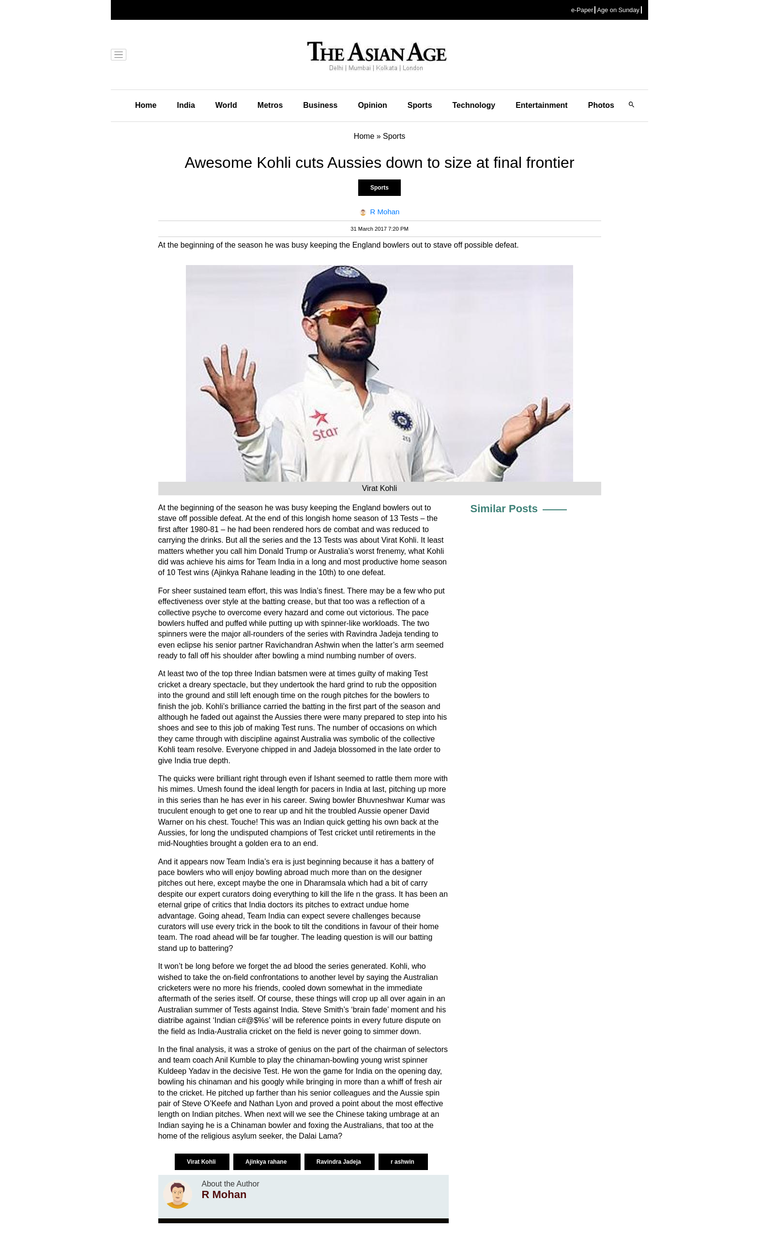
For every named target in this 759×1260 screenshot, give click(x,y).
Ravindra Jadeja (340, 1161)
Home (145, 105)
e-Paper (582, 10)
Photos (601, 105)
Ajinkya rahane (266, 1161)
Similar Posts (504, 509)
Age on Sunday (618, 10)
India (186, 105)
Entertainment (542, 105)
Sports (420, 105)
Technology (474, 105)
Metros (270, 105)
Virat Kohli (202, 1161)
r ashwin (403, 1161)
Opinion (372, 105)
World (226, 105)
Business (320, 105)
